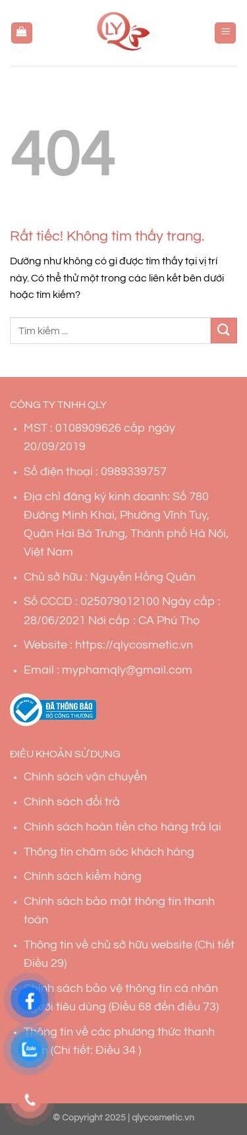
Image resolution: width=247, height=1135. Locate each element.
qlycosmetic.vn (163, 1117)
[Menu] (225, 33)
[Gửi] (224, 330)
